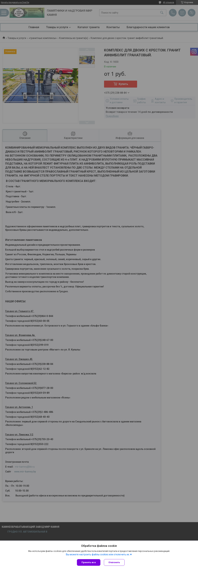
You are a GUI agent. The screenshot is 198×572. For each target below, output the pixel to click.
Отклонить (114, 562)
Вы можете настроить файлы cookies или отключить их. (98, 554)
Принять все (88, 562)
